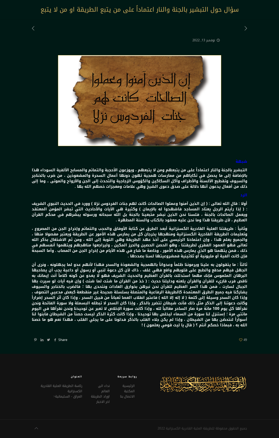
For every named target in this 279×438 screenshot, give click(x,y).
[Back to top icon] (36, 428)
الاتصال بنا (127, 396)
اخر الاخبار (103, 402)
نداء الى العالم (104, 388)
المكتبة (129, 391)
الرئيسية (129, 386)
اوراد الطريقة (100, 396)
